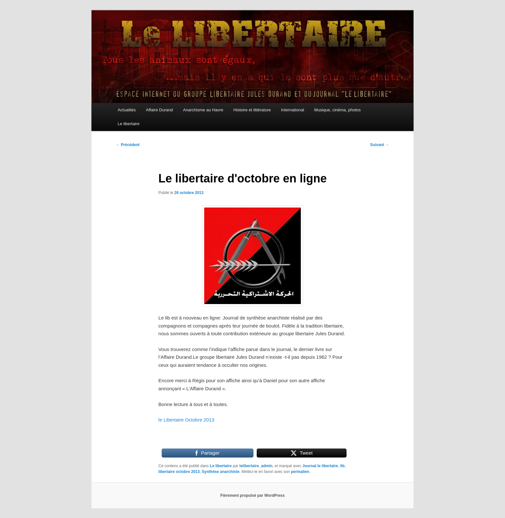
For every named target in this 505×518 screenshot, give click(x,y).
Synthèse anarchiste (221, 471)
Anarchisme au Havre (203, 109)
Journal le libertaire (320, 466)
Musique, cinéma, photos (337, 109)
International (292, 109)
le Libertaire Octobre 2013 (186, 419)
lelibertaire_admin (255, 466)
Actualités (127, 109)
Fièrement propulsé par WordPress (252, 495)
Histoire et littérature (252, 109)
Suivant (379, 145)
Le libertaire (128, 123)
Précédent (127, 145)
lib (342, 466)
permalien (300, 471)
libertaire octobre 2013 (179, 471)
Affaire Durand (159, 109)
